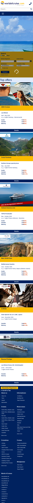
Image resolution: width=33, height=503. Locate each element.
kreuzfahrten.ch (5, 480)
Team (3, 398)
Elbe (18, 425)
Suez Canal (4, 424)
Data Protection (21, 400)
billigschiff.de (5, 485)
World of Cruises (6, 473)
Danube (19, 422)
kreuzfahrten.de (5, 476)
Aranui (3, 452)
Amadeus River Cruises (7, 449)
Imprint (3, 400)
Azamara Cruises (6, 456)
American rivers (21, 412)
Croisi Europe (20, 454)
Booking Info (20, 398)
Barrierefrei (4, 402)
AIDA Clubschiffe (21, 447)
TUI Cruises (20, 449)
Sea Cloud (19, 464)
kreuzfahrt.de (5, 483)
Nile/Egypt (19, 409)
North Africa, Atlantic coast (8, 409)
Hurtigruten (20, 456)
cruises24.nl (4, 496)
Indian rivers (20, 414)
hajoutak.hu (4, 498)
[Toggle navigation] (2, 13)
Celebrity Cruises (6, 460)
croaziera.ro (4, 487)
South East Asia (5, 430)
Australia (4, 432)
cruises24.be (5, 493)
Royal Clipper (20, 469)
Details (16, 130)
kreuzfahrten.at (5, 478)
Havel (18, 431)
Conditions (19, 396)
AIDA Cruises (5, 447)
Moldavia (19, 420)
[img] (31, 9)
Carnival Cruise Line (6, 458)
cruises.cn (4, 489)
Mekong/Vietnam (21, 416)
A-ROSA (4, 445)
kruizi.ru (3, 500)
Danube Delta (20, 418)
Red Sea (4, 415)
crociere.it (4, 491)
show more (4, 435)
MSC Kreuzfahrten (21, 445)
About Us (4, 396)
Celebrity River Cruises (7, 462)
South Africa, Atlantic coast (8, 418)
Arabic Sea (4, 426)
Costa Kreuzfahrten (21, 443)
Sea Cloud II (20, 467)
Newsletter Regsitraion (9, 388)
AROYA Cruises (5, 454)
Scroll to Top (6, 390)
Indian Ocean (5, 428)
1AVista (3, 443)
